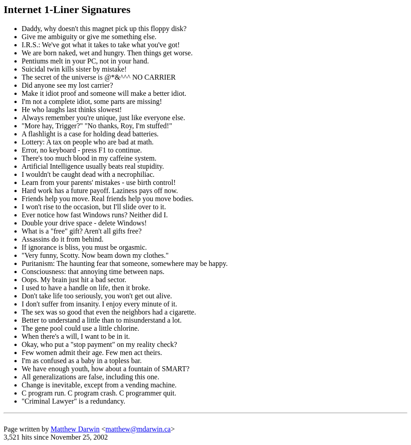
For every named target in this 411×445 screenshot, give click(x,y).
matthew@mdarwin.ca (138, 429)
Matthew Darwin (74, 429)
